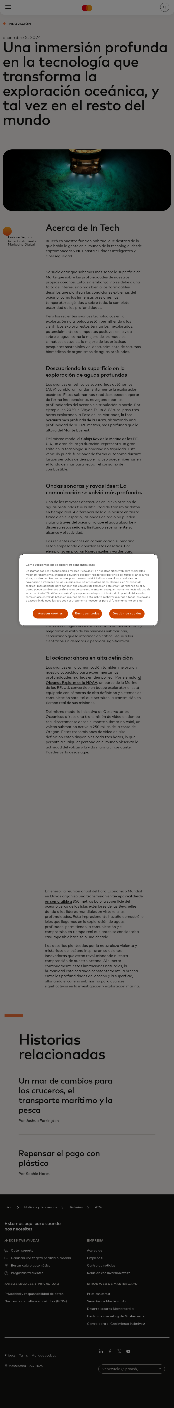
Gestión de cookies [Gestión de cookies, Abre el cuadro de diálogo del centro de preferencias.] (127, 613)
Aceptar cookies (50, 613)
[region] (88, 590)
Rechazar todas (87, 613)
